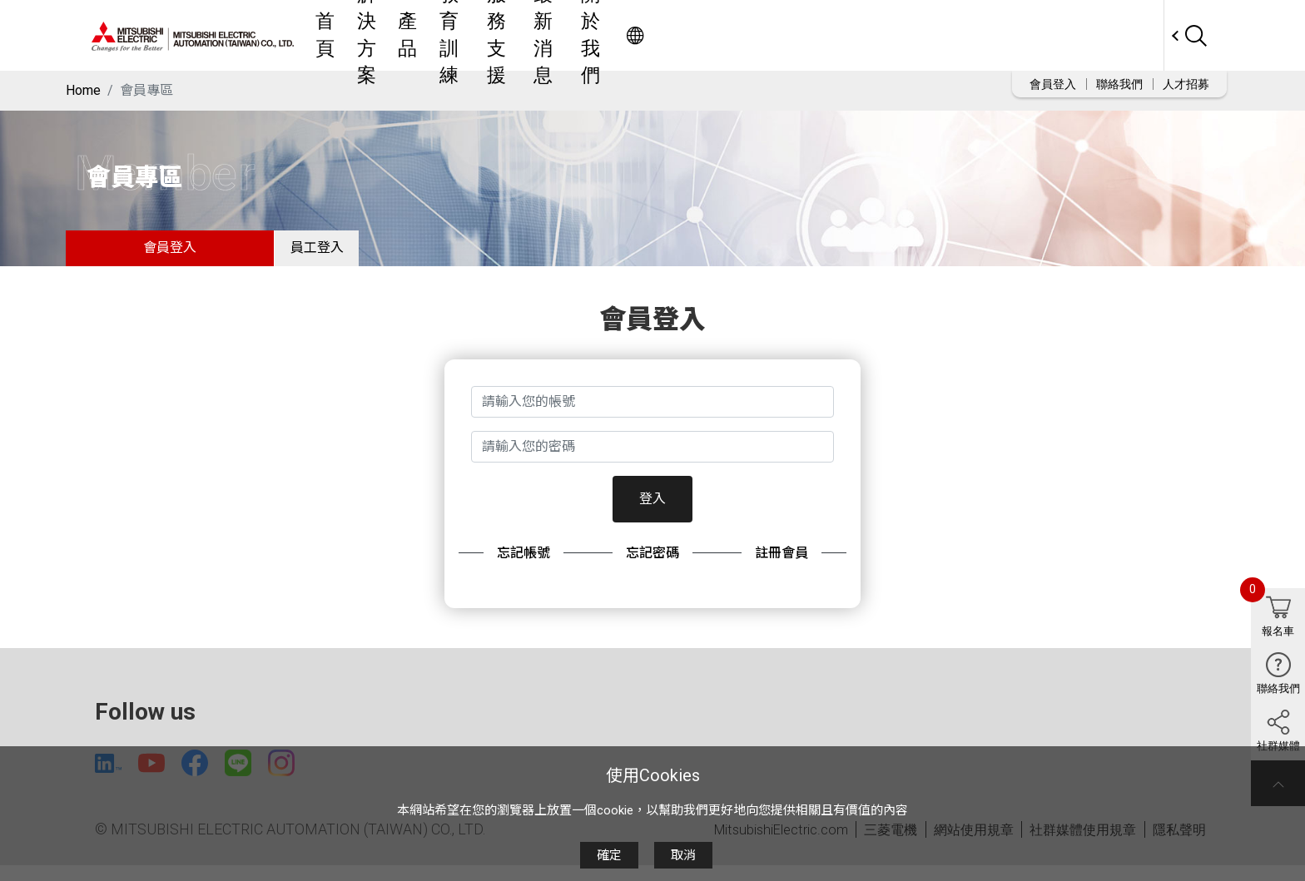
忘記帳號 (523, 564)
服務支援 (753, 35)
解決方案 (553, 35)
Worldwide (1131, 35)
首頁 (492, 35)
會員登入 (1053, 84)
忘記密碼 (652, 564)
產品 (615, 35)
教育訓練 (677, 35)
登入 (652, 509)
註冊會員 (781, 564)
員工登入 (328, 253)
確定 (609, 855)
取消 (683, 855)
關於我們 (906, 35)
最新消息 (830, 35)
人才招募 (1186, 84)
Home (83, 90)
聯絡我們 (1119, 84)
